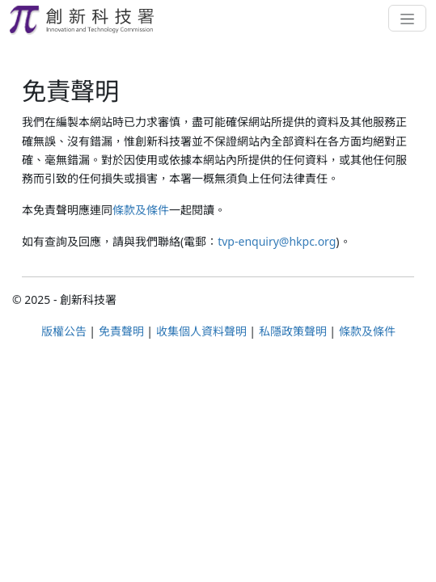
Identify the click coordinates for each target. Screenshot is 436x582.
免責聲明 (121, 331)
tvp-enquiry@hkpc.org (277, 241)
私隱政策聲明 (293, 331)
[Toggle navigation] (407, 18)
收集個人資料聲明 (201, 331)
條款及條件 (140, 209)
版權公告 (64, 331)
